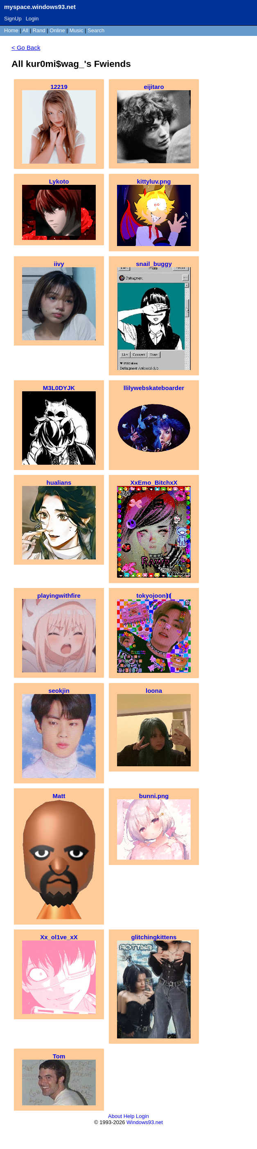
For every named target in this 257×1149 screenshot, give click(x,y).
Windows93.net (144, 1122)
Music (76, 30)
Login (32, 19)
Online (57, 30)
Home (11, 30)
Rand (39, 30)
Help (129, 1116)
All (26, 30)
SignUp (13, 19)
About (115, 1116)
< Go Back (25, 47)
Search (96, 30)
